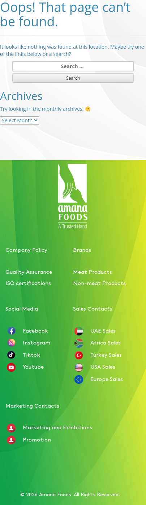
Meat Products (92, 271)
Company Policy (26, 249)
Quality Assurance (28, 271)
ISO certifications (28, 282)
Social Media (21, 308)
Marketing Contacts (32, 405)
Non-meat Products (99, 282)
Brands (82, 249)
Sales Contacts (92, 308)
